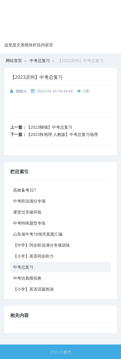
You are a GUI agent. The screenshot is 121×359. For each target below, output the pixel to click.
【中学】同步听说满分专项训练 (41, 245)
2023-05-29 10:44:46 (55, 91)
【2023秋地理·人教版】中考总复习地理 (62, 134)
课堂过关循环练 (27, 212)
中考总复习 (40, 60)
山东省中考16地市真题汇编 (37, 234)
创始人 (21, 91)
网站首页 (14, 60)
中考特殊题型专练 (29, 223)
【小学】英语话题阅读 (33, 289)
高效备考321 (24, 190)
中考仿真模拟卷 (27, 278)
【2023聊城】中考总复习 (49, 127)
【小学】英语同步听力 (33, 256)
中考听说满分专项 (29, 201)
